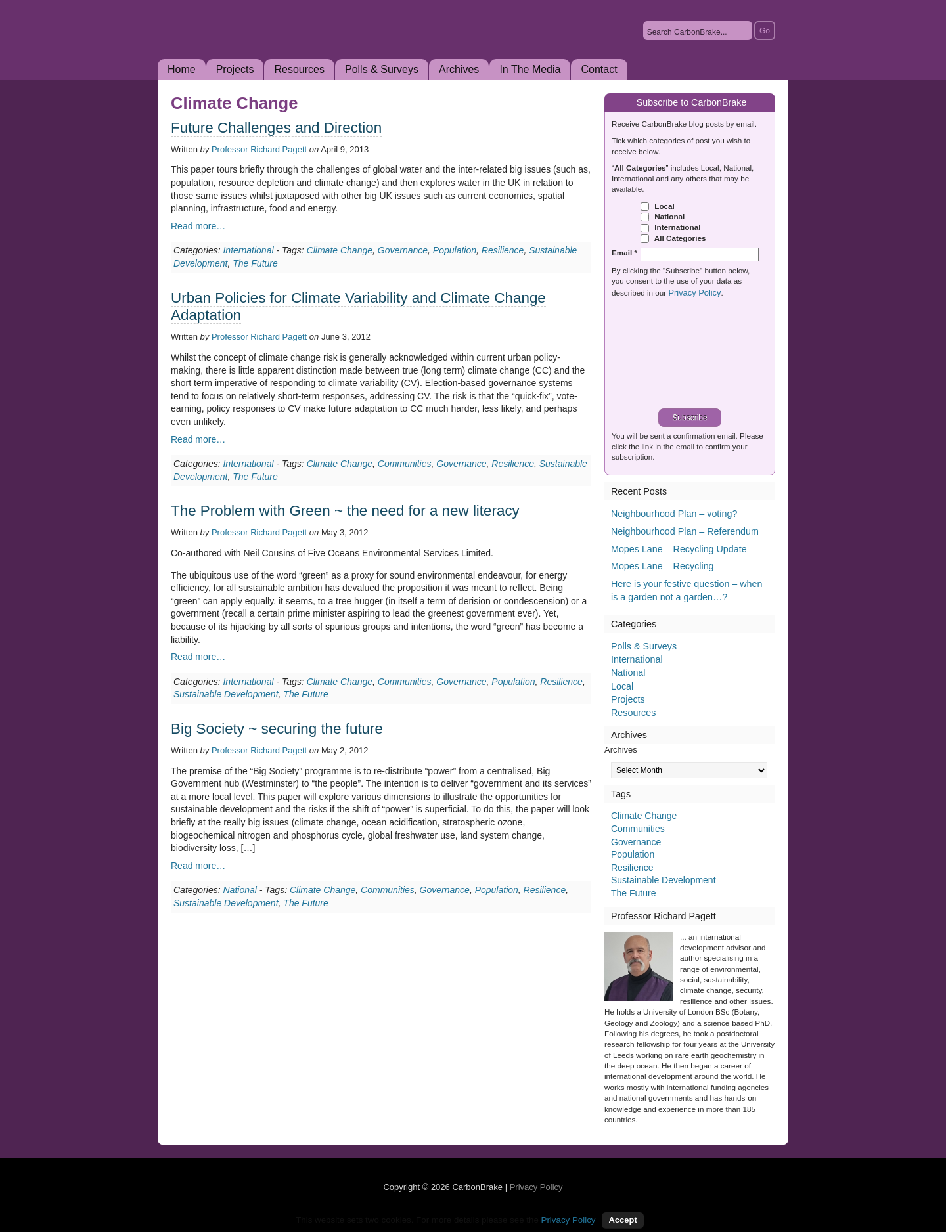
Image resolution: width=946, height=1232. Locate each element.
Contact (599, 69)
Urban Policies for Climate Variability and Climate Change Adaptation (358, 307)
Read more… (198, 226)
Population (454, 250)
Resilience (503, 250)
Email (624, 252)
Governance (403, 250)
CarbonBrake (302, 48)
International (248, 250)
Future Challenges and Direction (276, 128)
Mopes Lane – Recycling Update (679, 549)
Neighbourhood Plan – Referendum (685, 531)
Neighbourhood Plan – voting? (674, 513)
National (239, 890)
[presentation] (694, 354)
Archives (459, 69)
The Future (255, 263)
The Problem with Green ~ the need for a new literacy (345, 510)
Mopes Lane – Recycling (662, 566)
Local (658, 206)
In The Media (529, 69)
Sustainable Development (226, 694)
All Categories (673, 238)
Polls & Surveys (381, 69)
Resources (299, 69)
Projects (235, 69)
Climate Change (339, 250)
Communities (405, 463)
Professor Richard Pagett (259, 149)
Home (182, 69)
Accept (622, 1220)
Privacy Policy (694, 292)
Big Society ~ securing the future (277, 728)
